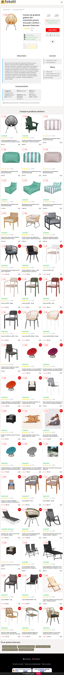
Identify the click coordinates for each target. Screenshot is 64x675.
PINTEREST (36, 659)
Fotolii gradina (6, 9)
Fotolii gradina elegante (26, 649)
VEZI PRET (52, 30)
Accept (38, 673)
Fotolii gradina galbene (43, 646)
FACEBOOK (27, 659)
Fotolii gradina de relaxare (26, 646)
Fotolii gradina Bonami (18, 9)
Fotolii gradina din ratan (10, 649)
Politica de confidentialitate (32, 664)
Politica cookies (46, 664)
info (19, 144)
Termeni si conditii (18, 664)
